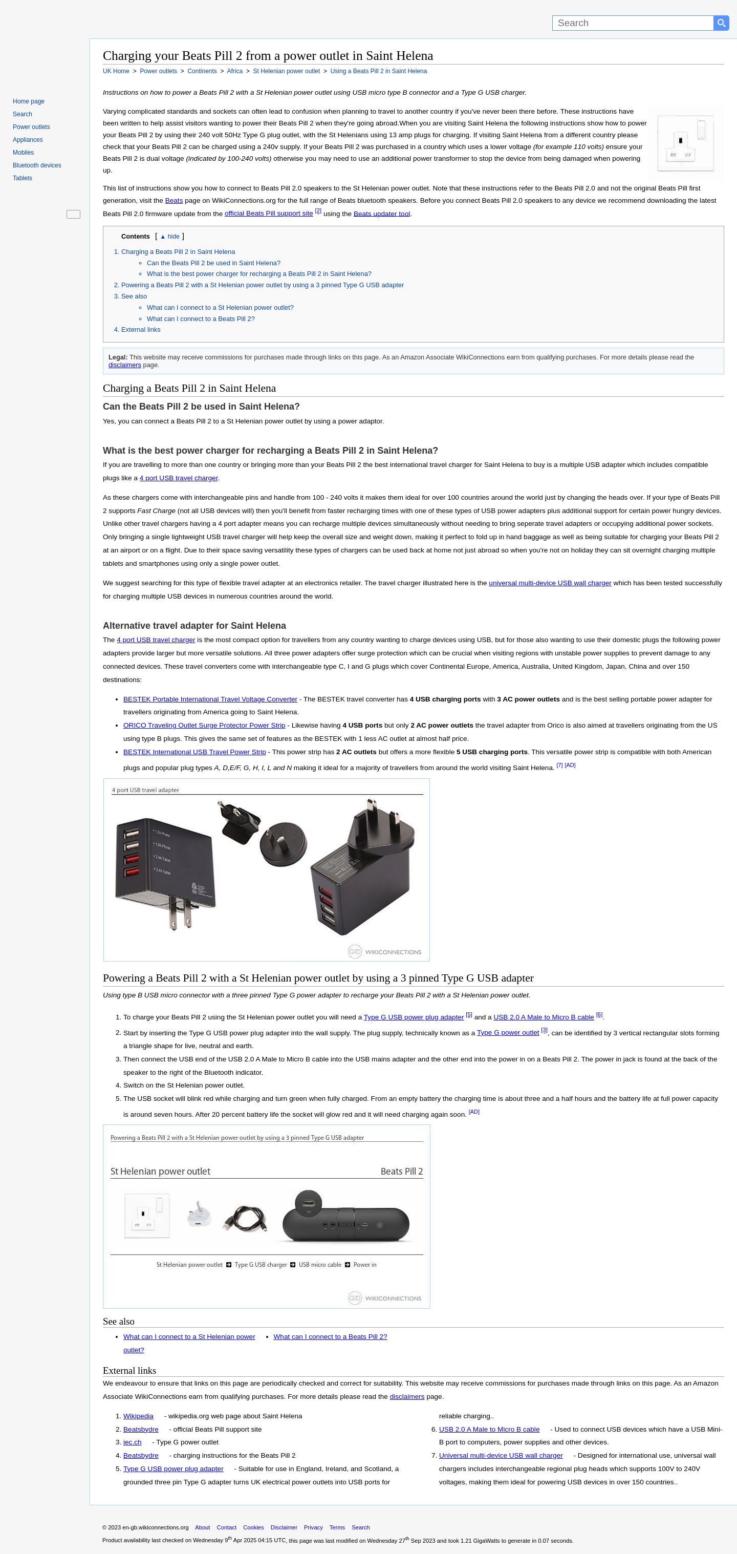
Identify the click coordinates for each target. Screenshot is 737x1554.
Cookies (253, 1527)
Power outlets (31, 127)
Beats (174, 200)
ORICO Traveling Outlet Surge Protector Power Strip (204, 725)
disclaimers (125, 365)
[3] (544, 1030)
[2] (318, 211)
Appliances (28, 139)
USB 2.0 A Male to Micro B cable (543, 1017)
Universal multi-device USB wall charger (501, 1455)
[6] (599, 1014)
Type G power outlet (508, 1032)
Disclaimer (284, 1527)
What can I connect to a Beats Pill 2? (201, 319)
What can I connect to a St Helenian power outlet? (220, 307)
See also (134, 296)
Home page (29, 101)
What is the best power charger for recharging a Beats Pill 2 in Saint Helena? (259, 274)
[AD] (570, 765)
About (202, 1527)
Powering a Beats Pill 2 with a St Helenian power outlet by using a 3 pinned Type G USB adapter (262, 285)
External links (141, 329)
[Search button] (721, 23)
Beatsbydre (141, 1429)
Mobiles (23, 152)
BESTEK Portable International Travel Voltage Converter (210, 699)
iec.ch (132, 1442)
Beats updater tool (382, 213)
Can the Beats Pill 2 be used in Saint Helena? (213, 263)
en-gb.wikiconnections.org (155, 1527)
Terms (337, 1527)
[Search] (633, 23)
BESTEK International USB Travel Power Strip (194, 752)
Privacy (313, 1527)
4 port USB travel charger (179, 478)
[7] (560, 765)
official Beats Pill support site (269, 213)
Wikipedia (138, 1416)
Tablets (22, 178)
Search (22, 114)
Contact (227, 1527)
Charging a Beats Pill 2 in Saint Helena (178, 252)
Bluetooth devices (37, 165)
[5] (469, 1014)
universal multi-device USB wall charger (550, 583)
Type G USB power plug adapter (414, 1017)
